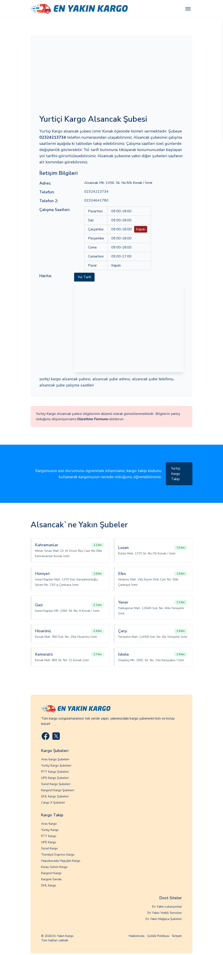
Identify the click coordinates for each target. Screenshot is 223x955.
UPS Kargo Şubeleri (55, 778)
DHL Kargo (48, 885)
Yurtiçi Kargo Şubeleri (56, 765)
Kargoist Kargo (51, 873)
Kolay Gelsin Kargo (54, 867)
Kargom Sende (51, 879)
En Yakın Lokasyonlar (167, 907)
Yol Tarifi (84, 277)
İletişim (177, 936)
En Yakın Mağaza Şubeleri (164, 919)
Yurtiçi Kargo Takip (175, 473)
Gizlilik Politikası (158, 936)
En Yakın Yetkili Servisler (165, 913)
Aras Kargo (49, 824)
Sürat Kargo (49, 848)
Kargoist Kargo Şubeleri (57, 790)
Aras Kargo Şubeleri (55, 759)
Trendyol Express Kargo (58, 854)
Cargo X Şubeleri (53, 802)
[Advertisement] (111, 77)
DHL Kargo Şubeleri (55, 796)
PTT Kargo (48, 836)
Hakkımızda (136, 936)
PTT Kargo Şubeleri (55, 772)
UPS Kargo (48, 842)
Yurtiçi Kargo (50, 830)
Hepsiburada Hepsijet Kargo (60, 861)
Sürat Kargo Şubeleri (55, 784)
